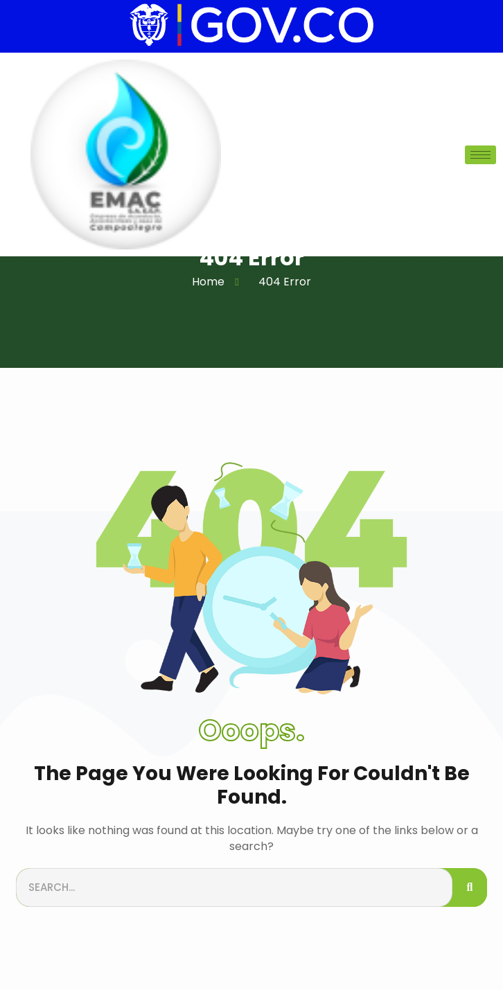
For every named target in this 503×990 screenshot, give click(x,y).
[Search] (469, 888)
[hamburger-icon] (480, 154)
